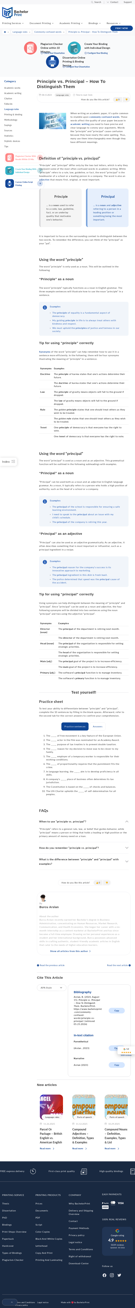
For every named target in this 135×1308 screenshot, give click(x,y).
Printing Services (11, 23)
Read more (45, 1148)
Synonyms (44, 351)
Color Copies (43, 1231)
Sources (8, 130)
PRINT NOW (121, 28)
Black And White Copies (49, 1238)
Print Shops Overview (14, 1231)
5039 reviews (117, 1245)
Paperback (8, 1238)
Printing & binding (13, 114)
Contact (114, 2)
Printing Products (48, 1195)
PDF (38, 1217)
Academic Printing (70, 23)
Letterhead (41, 1245)
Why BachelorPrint (79, 1203)
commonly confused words (104, 116)
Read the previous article (52, 965)
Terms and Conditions (81, 1249)
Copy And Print (44, 1252)
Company (75, 1195)
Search (97, 2)
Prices (39, 1203)
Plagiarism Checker (12, 1259)
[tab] (75, 726)
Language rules (11, 109)
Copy (116, 1010)
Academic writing (12, 93)
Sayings (8, 125)
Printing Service (13, 1195)
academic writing (80, 124)
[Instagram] (112, 1274)
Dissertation (9, 1210)
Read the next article (117, 965)
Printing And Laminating (49, 1259)
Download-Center (79, 1263)
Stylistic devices (12, 141)
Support (128, 2)
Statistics (8, 136)
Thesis (5, 1203)
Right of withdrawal (80, 1256)
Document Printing (40, 23)
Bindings (93, 23)
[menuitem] (8, 1302)
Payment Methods (79, 1228)
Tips (6, 146)
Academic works (12, 88)
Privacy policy (76, 1235)
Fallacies (8, 104)
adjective (44, 179)
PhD (4, 1217)
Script (39, 1224)
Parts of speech (84, 1117)
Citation (8, 98)
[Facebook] (104, 1274)
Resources (112, 23)
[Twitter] (119, 1274)
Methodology (10, 120)
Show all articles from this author (69, 951)
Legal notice (75, 1242)
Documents (42, 1210)
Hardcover (8, 1245)
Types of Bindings (12, 1252)
